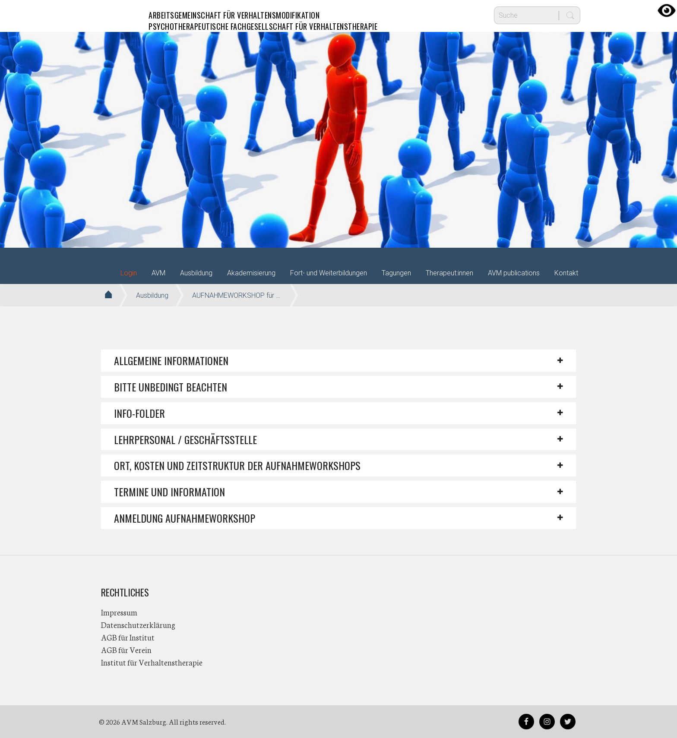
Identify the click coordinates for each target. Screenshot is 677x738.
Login (128, 273)
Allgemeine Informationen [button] (171, 360)
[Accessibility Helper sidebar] (666, 10)
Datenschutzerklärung (138, 624)
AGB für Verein (126, 649)
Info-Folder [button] (139, 413)
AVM (118, 15)
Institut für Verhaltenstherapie (151, 662)
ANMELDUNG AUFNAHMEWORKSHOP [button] (184, 518)
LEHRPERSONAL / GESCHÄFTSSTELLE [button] (185, 439)
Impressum (119, 612)
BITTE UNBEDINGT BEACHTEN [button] (170, 386)
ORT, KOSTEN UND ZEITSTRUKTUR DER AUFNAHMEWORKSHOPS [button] (237, 465)
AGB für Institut (128, 637)
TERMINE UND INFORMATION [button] (169, 491)
